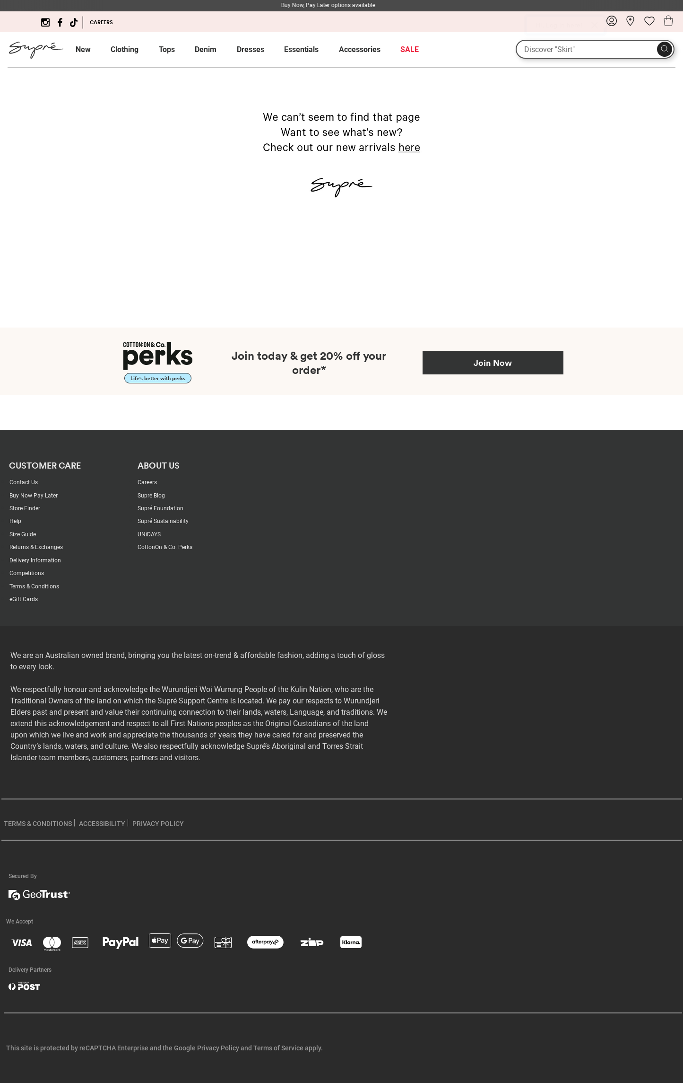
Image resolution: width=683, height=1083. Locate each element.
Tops (167, 49)
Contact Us (23, 482)
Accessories (359, 49)
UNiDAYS (149, 534)
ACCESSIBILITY (102, 823)
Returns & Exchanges (36, 547)
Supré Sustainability (163, 521)
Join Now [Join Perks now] (493, 362)
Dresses (250, 49)
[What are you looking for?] (595, 49)
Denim (205, 49)
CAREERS (101, 22)
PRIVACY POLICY (158, 823)
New (83, 49)
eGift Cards (23, 599)
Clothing (124, 49)
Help (15, 521)
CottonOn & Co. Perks (165, 547)
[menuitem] (92, 49)
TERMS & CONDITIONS (38, 823)
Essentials (301, 49)
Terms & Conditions (34, 586)
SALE (409, 49)
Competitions (26, 573)
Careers (147, 482)
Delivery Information (35, 560)
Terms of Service (278, 1048)
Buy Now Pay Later (33, 495)
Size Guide (22, 534)
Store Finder (24, 508)
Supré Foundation (160, 508)
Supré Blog (151, 495)
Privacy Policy (218, 1048)
